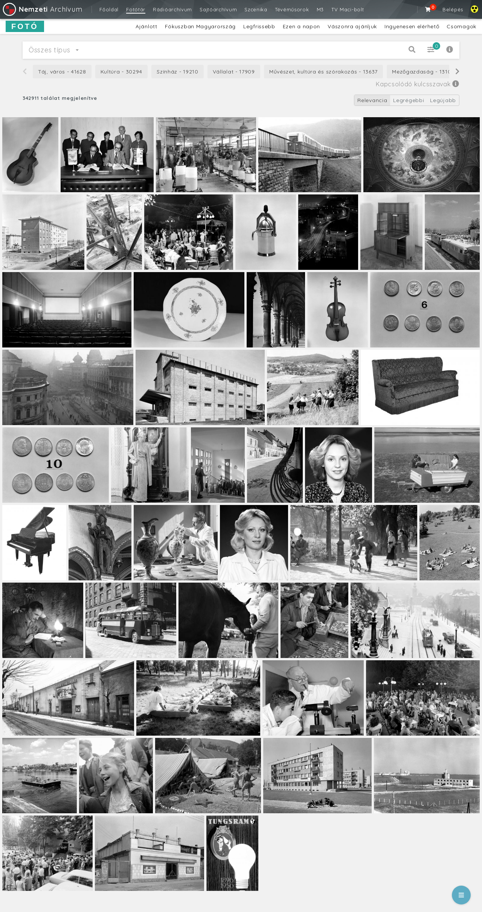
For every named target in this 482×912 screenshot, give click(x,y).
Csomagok (461, 26)
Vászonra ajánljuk (352, 26)
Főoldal (109, 9)
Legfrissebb (259, 26)
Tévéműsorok (292, 9)
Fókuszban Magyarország (200, 26)
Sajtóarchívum (218, 9)
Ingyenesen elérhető (411, 26)
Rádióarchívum (172, 9)
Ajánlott (146, 26)
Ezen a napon (301, 26)
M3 (320, 9)
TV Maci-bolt (347, 9)
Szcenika (255, 9)
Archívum (42, 9)
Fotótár (135, 9)
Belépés (452, 9)
